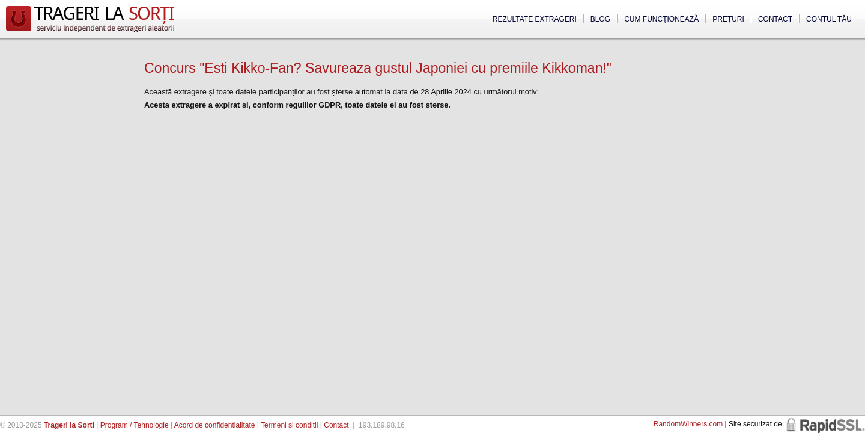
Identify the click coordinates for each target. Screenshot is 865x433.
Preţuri (728, 19)
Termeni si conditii (289, 425)
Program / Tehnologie (134, 425)
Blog (600, 19)
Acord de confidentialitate (214, 425)
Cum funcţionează (661, 19)
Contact (775, 19)
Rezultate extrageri (535, 19)
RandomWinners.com (688, 424)
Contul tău (829, 19)
